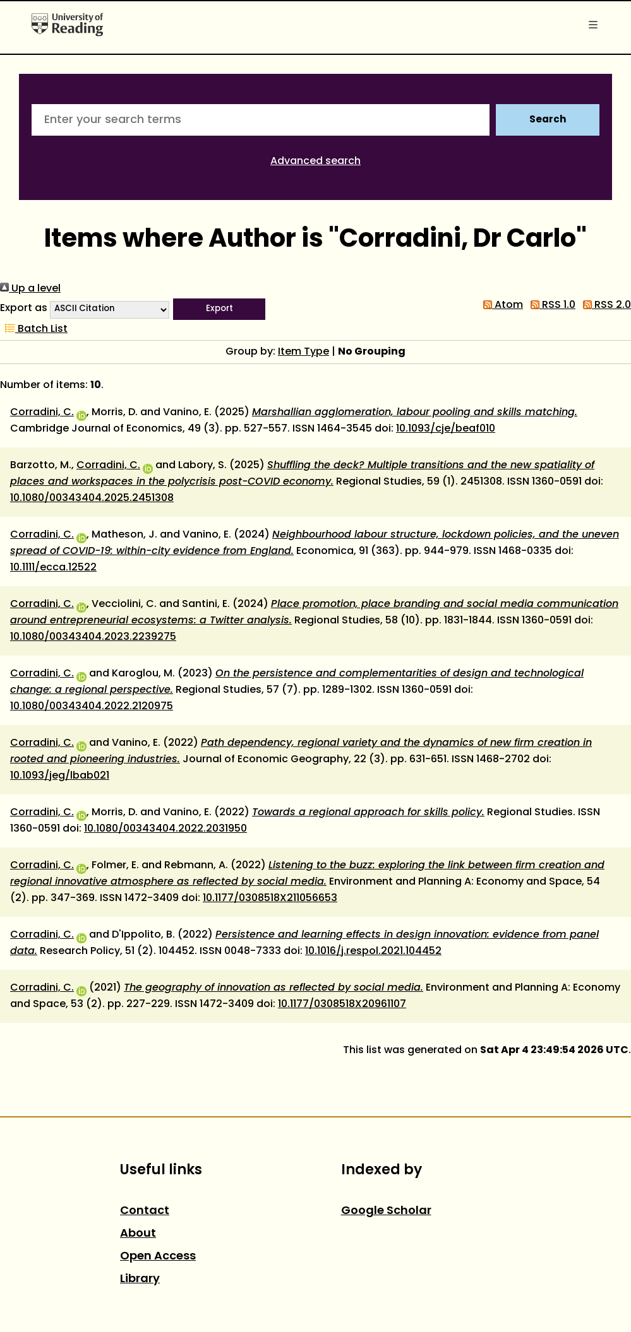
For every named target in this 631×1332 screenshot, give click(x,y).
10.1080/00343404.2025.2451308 (92, 498)
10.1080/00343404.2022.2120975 (91, 706)
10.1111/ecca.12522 (53, 568)
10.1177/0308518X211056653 (270, 898)
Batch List (34, 329)
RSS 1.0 (550, 305)
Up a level (30, 289)
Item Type (303, 352)
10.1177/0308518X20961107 (342, 1004)
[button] (219, 309)
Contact (144, 1211)
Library (140, 1279)
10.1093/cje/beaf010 (445, 429)
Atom (500, 305)
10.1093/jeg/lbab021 (59, 776)
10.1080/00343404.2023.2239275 (93, 637)
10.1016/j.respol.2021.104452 (373, 951)
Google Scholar (386, 1211)
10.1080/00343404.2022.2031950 (165, 829)
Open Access (158, 1256)
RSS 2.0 (604, 305)
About (138, 1234)
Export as (23, 308)
